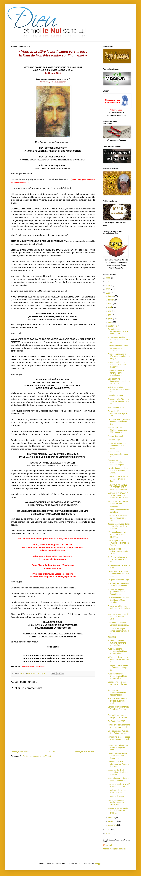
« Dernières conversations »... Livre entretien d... (119, 726)
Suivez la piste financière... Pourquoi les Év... (118, 454)
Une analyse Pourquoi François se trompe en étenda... (118, 542)
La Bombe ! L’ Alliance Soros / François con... (118, 624)
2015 (108, 289)
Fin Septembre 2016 (116, 721)
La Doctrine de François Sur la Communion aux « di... (118, 573)
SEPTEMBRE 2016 (116, 407)
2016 (108, 293)
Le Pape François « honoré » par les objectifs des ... (116, 372)
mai (110, 311)
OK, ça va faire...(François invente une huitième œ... (119, 421)
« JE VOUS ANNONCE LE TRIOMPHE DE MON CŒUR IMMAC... (118, 487)
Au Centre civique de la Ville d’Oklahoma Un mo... (117, 559)
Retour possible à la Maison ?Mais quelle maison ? (117, 364)
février (111, 300)
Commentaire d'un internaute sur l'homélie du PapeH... (118, 764)
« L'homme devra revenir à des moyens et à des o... (118, 659)
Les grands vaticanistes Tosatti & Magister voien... (118, 747)
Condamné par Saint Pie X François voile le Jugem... (118, 478)
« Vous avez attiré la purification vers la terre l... (119, 339)
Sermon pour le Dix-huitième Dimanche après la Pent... (117, 642)
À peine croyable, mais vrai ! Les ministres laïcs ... (119, 608)
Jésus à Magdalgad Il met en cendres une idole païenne (118, 526)
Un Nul (109, 845)
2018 (108, 833)
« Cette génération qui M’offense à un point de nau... (118, 389)
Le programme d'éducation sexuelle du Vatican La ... (119, 381)
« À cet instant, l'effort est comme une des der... (118, 779)
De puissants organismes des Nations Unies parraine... (118, 600)
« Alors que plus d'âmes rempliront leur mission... (118, 503)
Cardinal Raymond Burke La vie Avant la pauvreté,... (118, 348)
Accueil (52, 751)
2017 (108, 830)
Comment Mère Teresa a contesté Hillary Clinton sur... (118, 401)
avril (110, 307)
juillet (110, 318)
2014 (108, 285)
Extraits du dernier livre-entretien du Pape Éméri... (118, 470)
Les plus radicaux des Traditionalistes (117, 791)
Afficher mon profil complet (114, 849)
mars (110, 304)
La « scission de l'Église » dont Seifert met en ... (118, 732)
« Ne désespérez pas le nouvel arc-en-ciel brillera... (118, 810)
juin (110, 315)
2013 (108, 282)
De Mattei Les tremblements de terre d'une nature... (118, 331)
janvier (111, 296)
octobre (111, 817)
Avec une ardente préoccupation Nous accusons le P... (117, 651)
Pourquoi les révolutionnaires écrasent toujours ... (117, 462)
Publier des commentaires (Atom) (37, 756)
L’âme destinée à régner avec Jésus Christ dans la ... (118, 684)
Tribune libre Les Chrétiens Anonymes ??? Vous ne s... (117, 430)
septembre (113, 326)
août (110, 322)
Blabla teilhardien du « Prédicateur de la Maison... (117, 445)
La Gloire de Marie (115, 395)
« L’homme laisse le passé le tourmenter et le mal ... (119, 739)
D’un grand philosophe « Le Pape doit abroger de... (118, 667)
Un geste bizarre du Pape (118, 580)
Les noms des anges (116, 796)
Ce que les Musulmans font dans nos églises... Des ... (118, 413)
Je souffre (112, 637)
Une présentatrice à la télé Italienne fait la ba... (119, 785)
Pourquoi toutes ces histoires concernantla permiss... (118, 551)
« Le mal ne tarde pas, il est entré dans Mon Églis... (118, 616)
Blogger (98, 864)
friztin (80, 864)
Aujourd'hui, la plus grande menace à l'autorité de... (116, 591)
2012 (108, 278)
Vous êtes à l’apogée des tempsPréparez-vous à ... (118, 631)
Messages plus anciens (84, 751)
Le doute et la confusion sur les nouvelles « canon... (118, 518)
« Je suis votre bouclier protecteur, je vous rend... (117, 700)
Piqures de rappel (115, 436)
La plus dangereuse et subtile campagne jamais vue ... (117, 802)
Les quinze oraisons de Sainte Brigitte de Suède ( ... (117, 755)
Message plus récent (20, 751)
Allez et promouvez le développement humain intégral (119, 356)
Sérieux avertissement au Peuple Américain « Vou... (118, 709)
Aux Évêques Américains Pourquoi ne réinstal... (118, 584)
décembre (112, 825)
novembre (112, 821)
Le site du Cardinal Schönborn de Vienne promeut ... (118, 772)
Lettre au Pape (114, 440)
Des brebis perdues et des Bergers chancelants (119, 716)
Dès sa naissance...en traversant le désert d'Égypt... (117, 534)
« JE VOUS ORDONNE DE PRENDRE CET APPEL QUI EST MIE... (118, 495)
